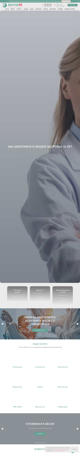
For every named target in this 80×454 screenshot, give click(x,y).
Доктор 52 (40, 292)
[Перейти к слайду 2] (36, 442)
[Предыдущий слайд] (2, 324)
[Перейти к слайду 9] (44, 442)
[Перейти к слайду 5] (42, 337)
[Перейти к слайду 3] (37, 442)
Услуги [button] (19, 9)
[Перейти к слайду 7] (42, 442)
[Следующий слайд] (77, 324)
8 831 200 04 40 (48, 4)
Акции (26, 9)
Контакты (53, 9)
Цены (31, 9)
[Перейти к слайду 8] (43, 442)
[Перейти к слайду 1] (37, 337)
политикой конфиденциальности (59, 450)
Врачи (13, 9)
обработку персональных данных (61, 449)
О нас (7, 9)
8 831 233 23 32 (47, 5)
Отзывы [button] (60, 9)
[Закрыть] (78, 1)
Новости (38, 9)
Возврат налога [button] (70, 9)
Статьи (45, 9)
